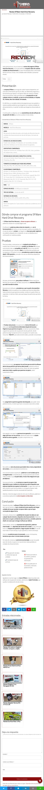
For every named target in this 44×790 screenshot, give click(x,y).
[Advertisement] (22, 25)
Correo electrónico (8, 762)
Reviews (4, 10)
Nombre (5, 754)
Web (4, 769)
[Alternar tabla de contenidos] (8, 79)
